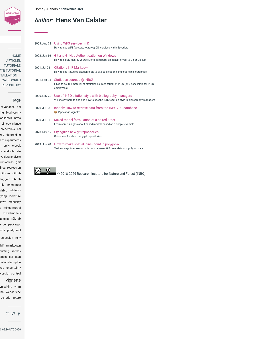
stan (48, 257)
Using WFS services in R (101, 43)
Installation (36, 76)
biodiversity (43, 113)
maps (16, 202)
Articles (43, 61)
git (26, 174)
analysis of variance (32, 107)
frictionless (36, 163)
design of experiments (37, 141)
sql (41, 257)
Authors (82, 9)
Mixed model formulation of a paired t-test (114, 120)
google (11, 180)
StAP (16, 263)
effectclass (24, 152)
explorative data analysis (35, 157)
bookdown (35, 118)
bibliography (14, 113)
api (49, 107)
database (28, 135)
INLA (23, 191)
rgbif (31, 246)
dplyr (37, 146)
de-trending (43, 135)
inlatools (45, 191)
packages (44, 225)
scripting (33, 252)
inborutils (28, 185)
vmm (47, 287)
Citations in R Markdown (102, 67)
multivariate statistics (25, 219)
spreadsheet (29, 257)
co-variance (43, 124)
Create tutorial (37, 71)
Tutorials (42, 66)
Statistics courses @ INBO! (103, 80)
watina (29, 292)
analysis (11, 107)
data (16, 135)
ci (33, 124)
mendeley (44, 202)
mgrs (28, 208)
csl (49, 130)
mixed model (42, 208)
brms (47, 118)
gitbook (35, 174)
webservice (43, 292)
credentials (38, 130)
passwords (28, 231)
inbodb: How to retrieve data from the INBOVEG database (125, 108)
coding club (21, 130)
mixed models (42, 214)
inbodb (46, 180)
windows (23, 298)
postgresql (44, 231)
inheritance (44, 185)
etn (49, 152)
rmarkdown (43, 246)
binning (29, 113)
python (19, 238)
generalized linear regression (32, 168)
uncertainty (43, 268)
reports (20, 246)
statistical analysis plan (36, 263)
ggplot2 (11, 174)
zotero (47, 298)
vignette (43, 280)
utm (25, 274)
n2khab (46, 219)
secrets (46, 252)
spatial (14, 257)
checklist (23, 124)
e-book (46, 146)
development (23, 146)
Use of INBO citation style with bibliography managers (123, 96)
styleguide (13, 268)
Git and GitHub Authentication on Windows (115, 55)
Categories (41, 81)
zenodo (35, 298)
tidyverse (28, 268)
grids (21, 180)
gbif (48, 163)
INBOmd (14, 185)
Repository (41, 86)
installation (17, 197)
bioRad (21, 118)
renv (48, 238)
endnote (39, 152)
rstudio (21, 251)
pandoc (14, 231)
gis (20, 174)
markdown (29, 202)
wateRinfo (16, 292)
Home (46, 56)
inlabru (33, 191)
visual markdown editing (26, 287)
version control (40, 274)
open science (27, 225)
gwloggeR (33, 179)
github (46, 174)
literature (45, 196)
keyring (32, 197)
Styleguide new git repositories (106, 132)
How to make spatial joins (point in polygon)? (116, 144)
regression (36, 238)
